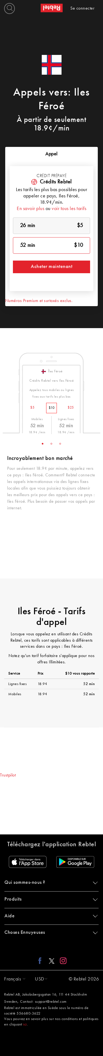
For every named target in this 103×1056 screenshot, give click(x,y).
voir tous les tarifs (69, 208)
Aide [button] (50, 915)
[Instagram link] (62, 960)
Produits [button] (50, 899)
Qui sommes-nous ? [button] (50, 882)
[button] (13, 979)
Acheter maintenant (51, 266)
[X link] (51, 960)
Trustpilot (8, 775)
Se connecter (82, 8)
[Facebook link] (41, 960)
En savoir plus (30, 208)
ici (25, 1024)
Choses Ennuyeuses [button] (50, 932)
